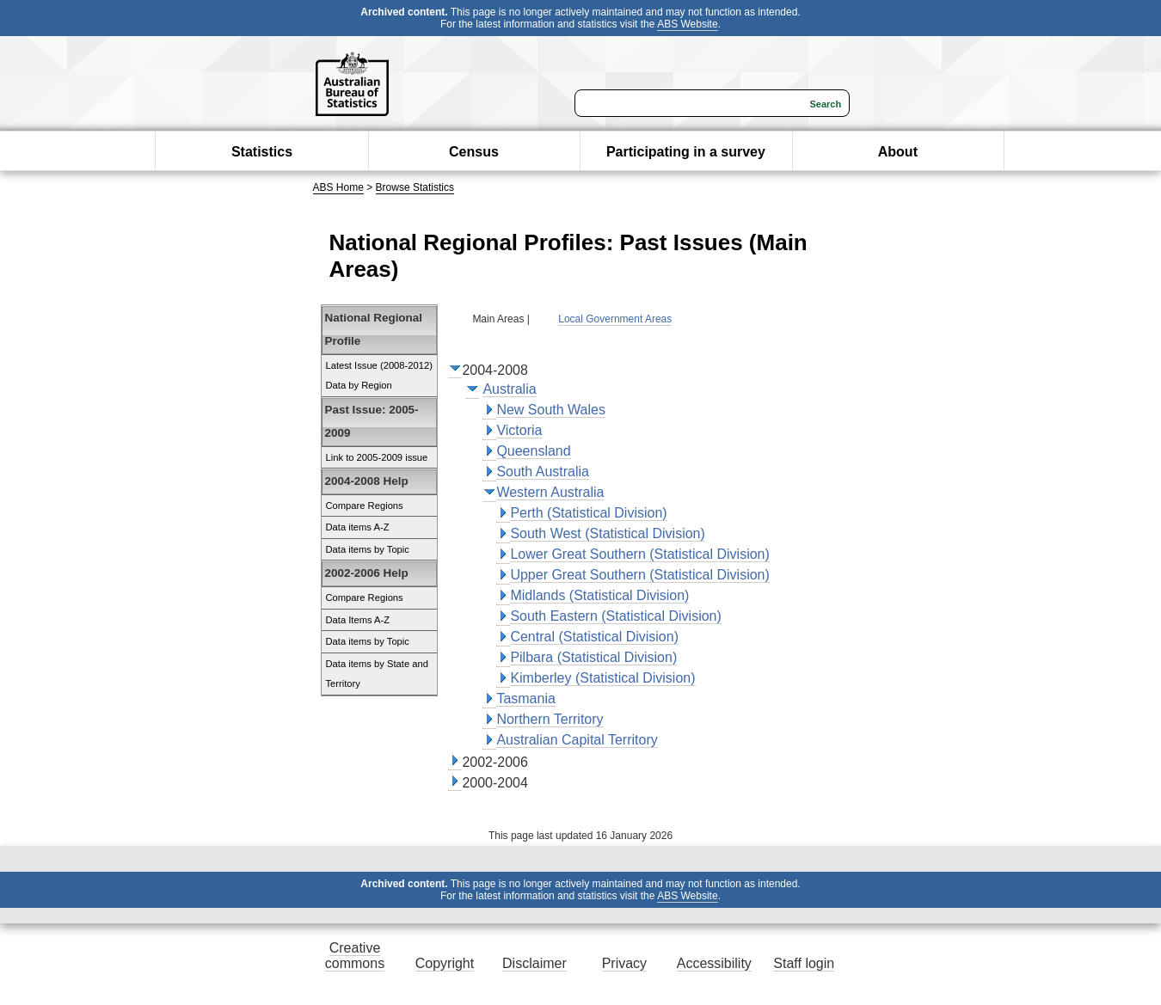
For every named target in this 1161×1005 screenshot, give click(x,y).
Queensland (533, 451)
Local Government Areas (615, 319)
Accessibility (714, 963)
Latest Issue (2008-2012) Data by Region (379, 375)
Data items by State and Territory (377, 674)
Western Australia (550, 492)
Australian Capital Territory (576, 739)
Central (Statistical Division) (594, 636)
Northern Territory (549, 719)
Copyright (444, 963)
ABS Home (338, 187)
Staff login (803, 963)
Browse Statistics (415, 187)
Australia (509, 389)
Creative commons (354, 956)
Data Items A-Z (358, 620)
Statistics (261, 151)
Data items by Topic (367, 549)
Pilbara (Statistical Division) (593, 657)
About (898, 151)
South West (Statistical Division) (607, 533)
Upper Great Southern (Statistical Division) (639, 574)
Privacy (624, 963)
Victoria (519, 430)
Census (474, 151)
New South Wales (550, 409)
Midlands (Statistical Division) (599, 595)
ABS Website (687, 24)
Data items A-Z (358, 527)
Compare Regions (364, 505)
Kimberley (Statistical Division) (602, 678)
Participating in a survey (685, 151)
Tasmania (525, 698)
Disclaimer (534, 963)
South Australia (542, 471)
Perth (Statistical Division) (588, 513)
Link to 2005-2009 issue (377, 457)
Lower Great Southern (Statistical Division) (639, 554)
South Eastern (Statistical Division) (615, 616)
